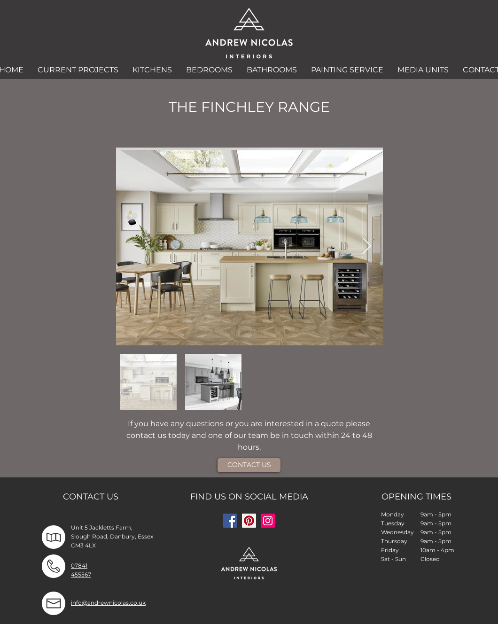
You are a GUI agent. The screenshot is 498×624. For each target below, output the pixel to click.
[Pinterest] (249, 521)
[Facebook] (230, 521)
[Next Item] (366, 246)
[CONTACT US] (249, 465)
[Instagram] (268, 521)
